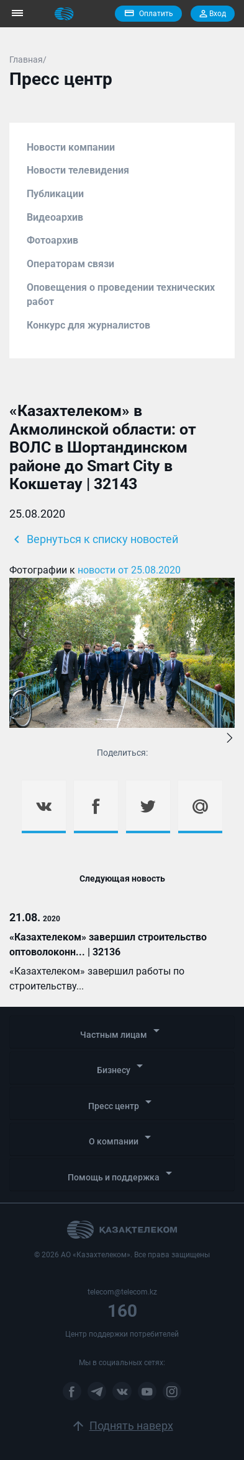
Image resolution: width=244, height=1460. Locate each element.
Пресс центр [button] (122, 1102)
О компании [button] (122, 1138)
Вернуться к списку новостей (93, 539)
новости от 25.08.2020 (129, 570)
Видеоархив (55, 217)
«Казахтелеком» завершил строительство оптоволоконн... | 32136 (108, 944)
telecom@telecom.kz (122, 1292)
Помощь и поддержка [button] (122, 1174)
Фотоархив (52, 240)
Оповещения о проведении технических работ (121, 294)
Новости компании (71, 147)
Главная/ (28, 59)
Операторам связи (70, 264)
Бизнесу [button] (122, 1066)
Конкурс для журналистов (88, 325)
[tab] (122, 1032)
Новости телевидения (78, 170)
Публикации (55, 194)
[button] (230, 739)
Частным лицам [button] (122, 1031)
